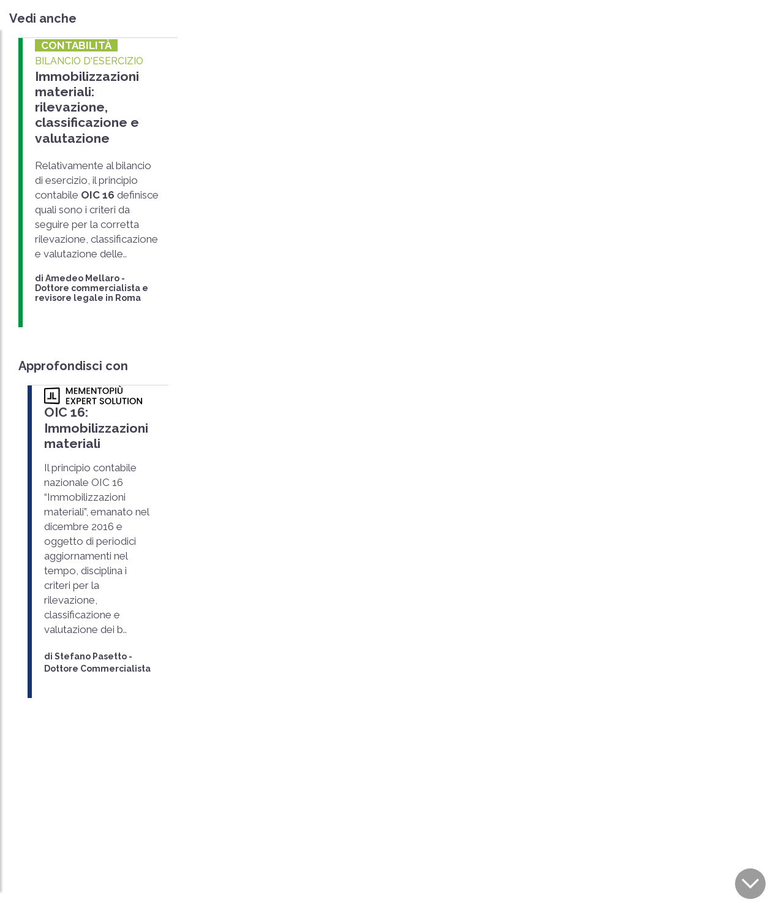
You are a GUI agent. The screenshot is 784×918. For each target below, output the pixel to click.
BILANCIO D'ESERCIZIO (89, 61)
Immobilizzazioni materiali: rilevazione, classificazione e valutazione (86, 107)
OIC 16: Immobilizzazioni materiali (95, 427)
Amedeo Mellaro (82, 278)
